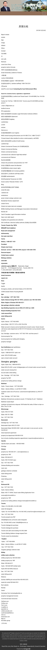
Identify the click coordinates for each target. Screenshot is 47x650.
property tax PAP (6, 454)
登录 (21, 644)
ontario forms (5, 203)
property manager (6, 341)
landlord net (5, 192)
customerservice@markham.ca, (29, 391)
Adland (3, 45)
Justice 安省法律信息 (7, 78)
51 (2, 56)
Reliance (3, 577)
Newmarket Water (6, 428)
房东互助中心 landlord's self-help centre (12, 173)
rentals (3, 37)
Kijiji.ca (3, 618)
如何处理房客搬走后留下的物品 (10, 187)
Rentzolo (3, 62)
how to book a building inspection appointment (14, 438)
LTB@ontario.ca (9, 105)
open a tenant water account (9, 358)
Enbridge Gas (5, 422)
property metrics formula (8, 67)
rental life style (5, 190)
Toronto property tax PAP (8, 517)
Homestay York (5, 593)
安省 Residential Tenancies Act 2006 (11, 179)
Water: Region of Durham (8, 302)
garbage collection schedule (9, 471)
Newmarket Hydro (6, 425)
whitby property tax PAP (8, 560)
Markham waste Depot (7, 402)
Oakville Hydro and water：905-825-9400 (12, 443)
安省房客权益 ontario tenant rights (11, 168)
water (14, 355)
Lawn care (4, 468)
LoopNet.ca (4, 607)
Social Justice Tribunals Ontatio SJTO (12, 182)
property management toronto (9, 596)
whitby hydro (17, 566)
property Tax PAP (6, 378)
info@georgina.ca (22, 367)
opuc (14, 460)
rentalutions (4, 195)
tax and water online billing (8, 372)
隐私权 (25, 644)
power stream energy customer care (11, 198)
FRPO (9, 70)
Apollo (3, 286)
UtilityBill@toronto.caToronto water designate (14, 520)
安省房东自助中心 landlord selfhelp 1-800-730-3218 (15, 83)
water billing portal (6, 473)
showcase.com (5, 616)
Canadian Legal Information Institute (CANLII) (19, 114)
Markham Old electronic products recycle (12, 399)
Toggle (3, 283)
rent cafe (3, 59)
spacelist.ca (4, 609)
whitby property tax (6, 558)
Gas (2, 350)
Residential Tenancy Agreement (10, 201)
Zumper (3, 51)
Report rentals (5, 34)
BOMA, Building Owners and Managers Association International (19, 209)
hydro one (17, 352)
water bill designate (6, 509)
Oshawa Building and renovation (10, 465)
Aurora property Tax (6, 336)
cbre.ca (3, 615)
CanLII (13, 214)
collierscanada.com (6, 611)
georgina (13, 362)
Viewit (3, 590)
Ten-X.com (4, 605)
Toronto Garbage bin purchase (9, 525)
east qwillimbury (15, 347)
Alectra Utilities (9, 389)
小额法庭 (3, 75)
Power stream (9, 386)
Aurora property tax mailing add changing (12, 339)
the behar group (5, 620)
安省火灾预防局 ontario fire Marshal (11, 165)
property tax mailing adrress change (11, 381)
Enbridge (6, 333)
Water (6, 324)
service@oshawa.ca (23, 452)
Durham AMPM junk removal (9, 579)
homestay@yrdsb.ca (16, 593)
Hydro (3, 364)
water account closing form (9, 370)
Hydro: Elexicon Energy (8, 300)
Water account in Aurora (8, 327)
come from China (6, 64)
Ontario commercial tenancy (9, 152)
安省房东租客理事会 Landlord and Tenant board (14, 96)
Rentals (3, 588)
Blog (2, 184)
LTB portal (4, 86)
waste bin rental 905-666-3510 (9, 582)
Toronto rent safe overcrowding (10, 530)
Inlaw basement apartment (8, 433)
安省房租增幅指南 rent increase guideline (12, 171)
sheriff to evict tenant (19, 89)
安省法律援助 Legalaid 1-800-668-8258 (12, 81)
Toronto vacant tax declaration (9, 536)
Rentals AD (4, 211)
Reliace (3, 241)
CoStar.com (4, 603)
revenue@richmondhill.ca (8, 495)
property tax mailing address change (11, 501)
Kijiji (2, 40)
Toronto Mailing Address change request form (14, 533)
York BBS (3, 53)
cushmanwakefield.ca (7, 613)
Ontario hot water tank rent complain (11, 206)
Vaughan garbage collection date (10, 549)
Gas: (2, 514)
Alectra (7, 321)
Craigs (3, 42)
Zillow (3, 48)
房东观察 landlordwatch (8, 176)
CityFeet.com (5, 601)
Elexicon (15, 568)
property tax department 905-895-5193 (12, 435)
